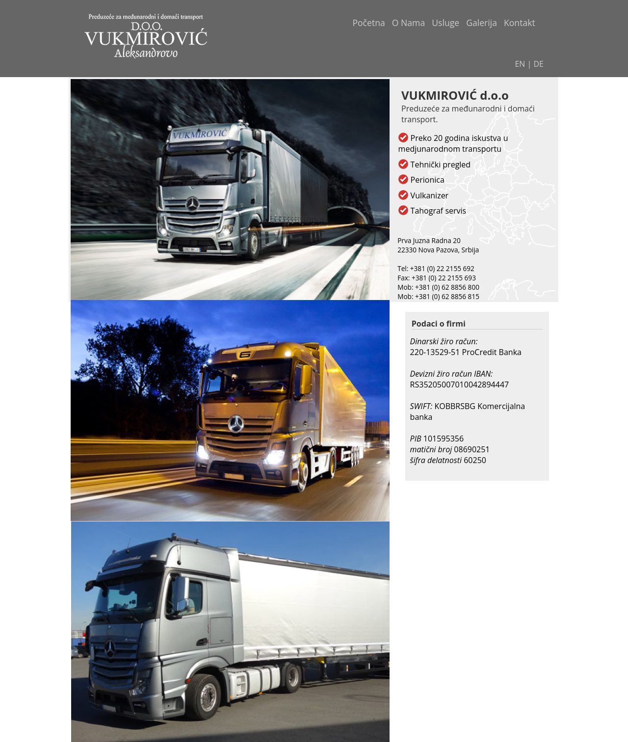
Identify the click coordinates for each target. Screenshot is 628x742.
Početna (368, 22)
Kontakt (519, 22)
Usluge (445, 22)
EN (520, 63)
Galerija (481, 22)
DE (539, 63)
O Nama (408, 22)
